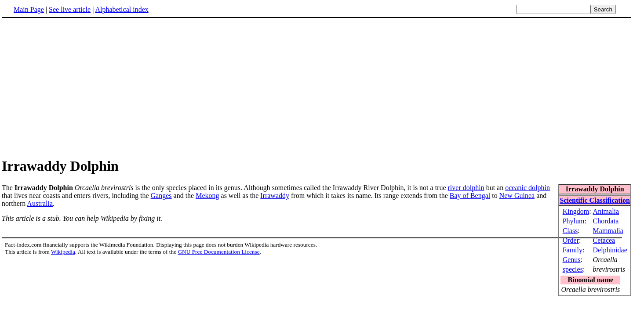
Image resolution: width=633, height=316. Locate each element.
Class (570, 230)
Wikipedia (63, 251)
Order (571, 240)
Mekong (207, 195)
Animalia (606, 211)
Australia (40, 203)
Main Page (29, 9)
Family (572, 250)
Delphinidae (610, 250)
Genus (572, 259)
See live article (70, 9)
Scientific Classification (595, 200)
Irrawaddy (274, 195)
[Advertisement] (316, 87)
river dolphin (466, 187)
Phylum (574, 221)
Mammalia (608, 230)
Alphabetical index (121, 9)
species (573, 269)
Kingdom (576, 211)
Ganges (161, 195)
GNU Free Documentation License (218, 251)
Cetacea (604, 240)
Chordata (606, 221)
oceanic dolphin (527, 187)
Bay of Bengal (470, 195)
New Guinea (517, 195)
